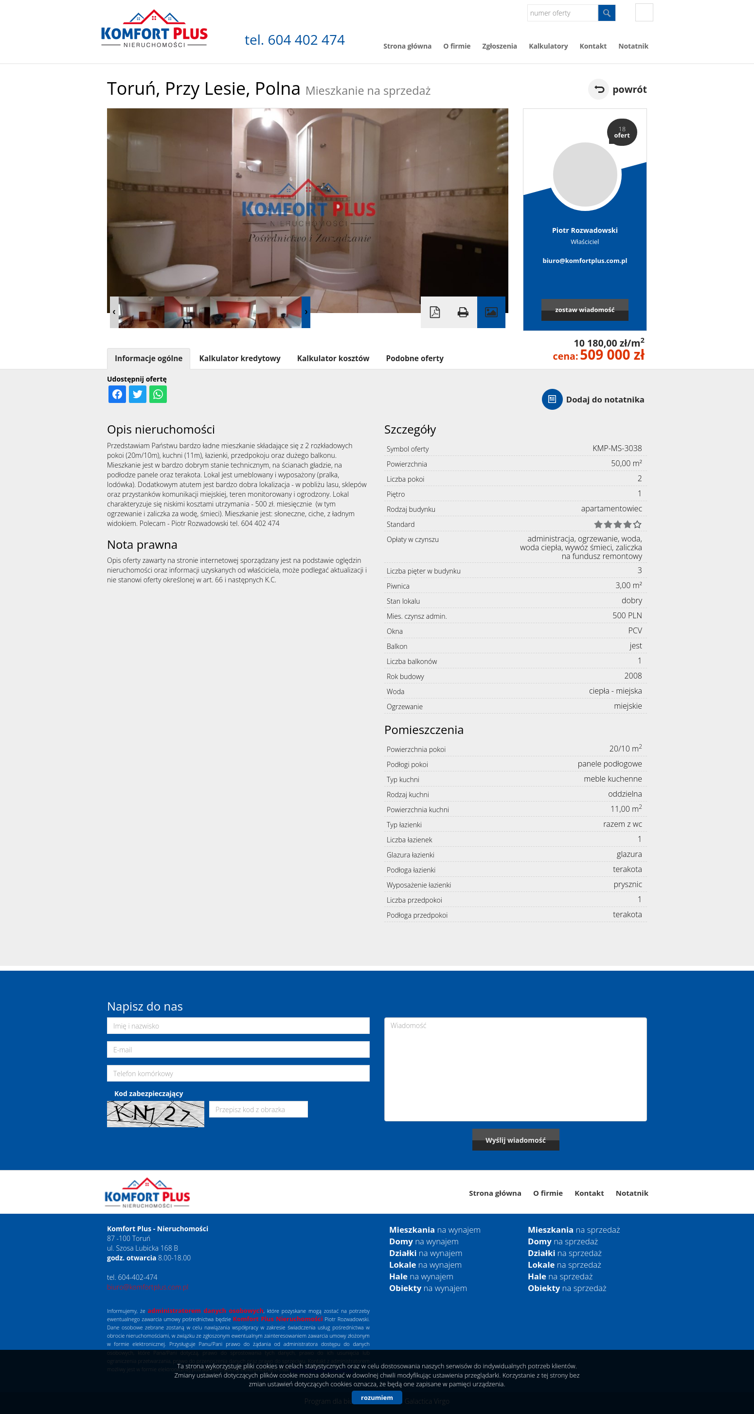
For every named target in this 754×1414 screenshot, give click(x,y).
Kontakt (593, 46)
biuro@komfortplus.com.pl (584, 260)
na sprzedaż (574, 1229)
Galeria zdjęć (491, 312)
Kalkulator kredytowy (239, 358)
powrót (629, 89)
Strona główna (407, 46)
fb (644, 12)
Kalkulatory (548, 46)
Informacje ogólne (148, 358)
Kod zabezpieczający (148, 1093)
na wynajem (435, 1229)
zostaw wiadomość (584, 309)
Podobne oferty (414, 358)
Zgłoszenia (499, 46)
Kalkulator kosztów (333, 358)
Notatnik (633, 46)
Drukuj (463, 312)
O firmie (456, 46)
